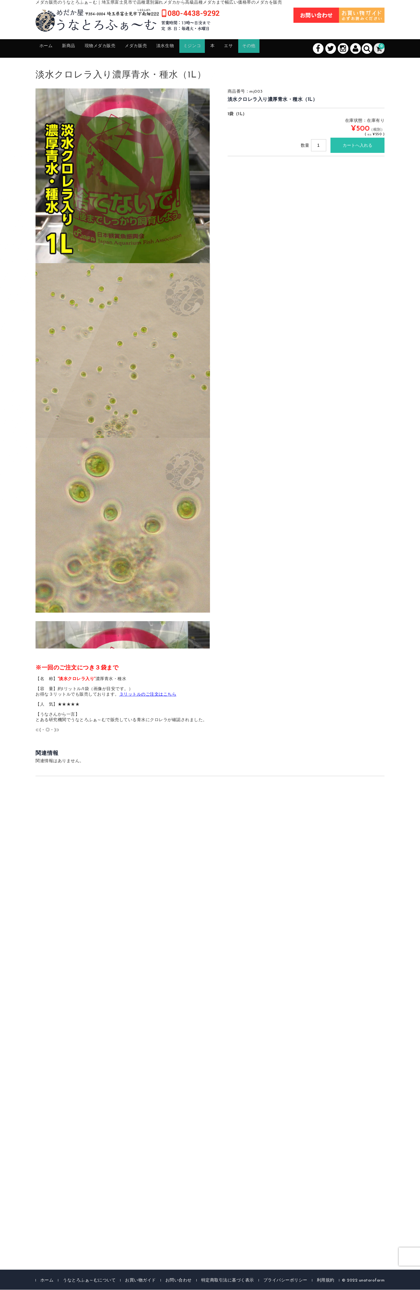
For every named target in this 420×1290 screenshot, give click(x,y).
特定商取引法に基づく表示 (227, 1280)
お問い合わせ (178, 1280)
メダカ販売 (158, 48)
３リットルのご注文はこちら (148, 695)
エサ (271, 48)
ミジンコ (226, 48)
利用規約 (325, 1280)
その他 (296, 48)
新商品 (77, 48)
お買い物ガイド (140, 1280)
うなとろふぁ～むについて (89, 1280)
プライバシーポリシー (285, 1280)
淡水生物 (193, 48)
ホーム (49, 48)
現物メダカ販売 (115, 48)
